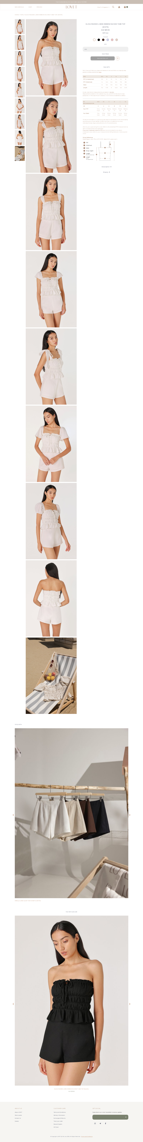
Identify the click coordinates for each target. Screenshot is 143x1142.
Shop (30, 7)
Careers (17, 1121)
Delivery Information (59, 1115)
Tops (21, 14)
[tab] (105, 166)
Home (17, 14)
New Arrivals (19, 7)
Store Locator (18, 1115)
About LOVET (18, 1112)
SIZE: (105, 44)
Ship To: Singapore (102, 7)
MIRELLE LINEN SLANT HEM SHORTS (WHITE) (28, 900)
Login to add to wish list (118, 58)
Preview (39, 7)
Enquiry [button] (106, 172)
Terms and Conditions (60, 1112)
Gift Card (56, 1127)
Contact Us (18, 1118)
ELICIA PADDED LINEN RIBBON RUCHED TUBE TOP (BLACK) (71, 1089)
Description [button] (107, 167)
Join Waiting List (102, 58)
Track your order (58, 1121)
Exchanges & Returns (60, 1118)
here (100, 72)
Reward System (58, 1124)
